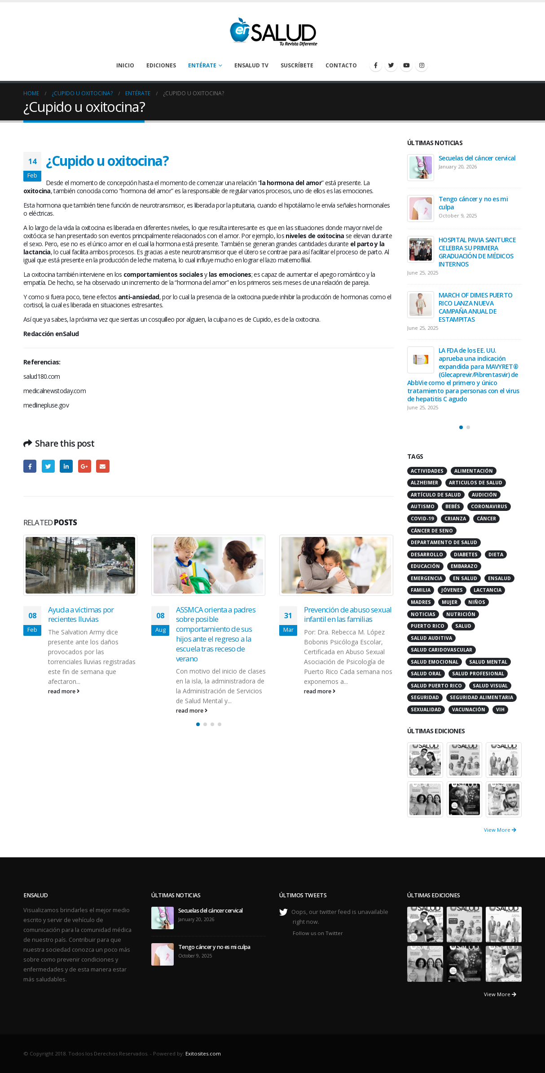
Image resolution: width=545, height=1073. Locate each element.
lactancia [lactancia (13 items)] (487, 590)
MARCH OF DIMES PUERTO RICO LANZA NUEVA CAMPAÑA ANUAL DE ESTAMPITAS (475, 307)
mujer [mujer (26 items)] (449, 602)
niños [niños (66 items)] (476, 602)
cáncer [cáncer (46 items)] (486, 518)
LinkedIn (66, 466)
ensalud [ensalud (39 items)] (499, 578)
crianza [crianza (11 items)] (455, 518)
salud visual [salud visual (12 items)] (490, 686)
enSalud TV (251, 65)
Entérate (202, 65)
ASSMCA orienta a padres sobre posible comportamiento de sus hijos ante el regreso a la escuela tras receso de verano (215, 634)
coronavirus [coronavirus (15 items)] (489, 506)
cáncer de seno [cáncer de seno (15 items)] (432, 531)
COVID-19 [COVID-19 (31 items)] (422, 518)
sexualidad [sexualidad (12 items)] (426, 709)
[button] (198, 724)
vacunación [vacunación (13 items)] (468, 709)
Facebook (29, 466)
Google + (84, 466)
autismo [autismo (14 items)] (423, 506)
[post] (420, 167)
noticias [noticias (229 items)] (423, 614)
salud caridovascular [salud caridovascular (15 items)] (441, 650)
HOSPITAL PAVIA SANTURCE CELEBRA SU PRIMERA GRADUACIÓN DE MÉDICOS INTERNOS (477, 251)
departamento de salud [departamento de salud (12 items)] (444, 542)
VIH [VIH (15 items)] (500, 709)
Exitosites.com (203, 1053)
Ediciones (161, 65)
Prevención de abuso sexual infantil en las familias (347, 614)
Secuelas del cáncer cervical (477, 158)
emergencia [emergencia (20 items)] (426, 578)
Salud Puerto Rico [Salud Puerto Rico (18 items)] (436, 686)
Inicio (125, 65)
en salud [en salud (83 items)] (465, 578)
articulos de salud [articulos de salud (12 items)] (475, 482)
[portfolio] (425, 759)
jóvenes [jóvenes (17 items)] (452, 590)
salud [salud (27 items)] (463, 626)
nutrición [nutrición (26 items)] (460, 614)
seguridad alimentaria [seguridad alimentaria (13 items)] (481, 697)
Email (102, 466)
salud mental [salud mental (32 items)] (488, 662)
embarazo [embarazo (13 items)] (464, 566)
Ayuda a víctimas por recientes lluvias (81, 614)
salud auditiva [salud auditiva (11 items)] (431, 638)
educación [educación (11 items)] (425, 566)
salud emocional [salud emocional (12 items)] (434, 662)
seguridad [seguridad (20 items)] (425, 697)
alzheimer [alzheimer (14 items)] (424, 482)
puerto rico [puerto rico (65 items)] (427, 626)
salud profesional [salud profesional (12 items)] (478, 673)
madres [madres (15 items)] (421, 602)
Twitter (48, 466)
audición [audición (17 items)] (484, 495)
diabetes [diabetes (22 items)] (466, 554)
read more (63, 691)
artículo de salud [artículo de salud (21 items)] (436, 495)
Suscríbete (297, 65)
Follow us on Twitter (318, 933)
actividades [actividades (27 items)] (427, 471)
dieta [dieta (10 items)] (495, 554)
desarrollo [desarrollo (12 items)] (427, 554)
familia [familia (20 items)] (421, 590)
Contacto (341, 65)
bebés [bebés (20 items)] (452, 506)
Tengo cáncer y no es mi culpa (473, 203)
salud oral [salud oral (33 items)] (426, 673)
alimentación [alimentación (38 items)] (473, 471)
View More (500, 829)
